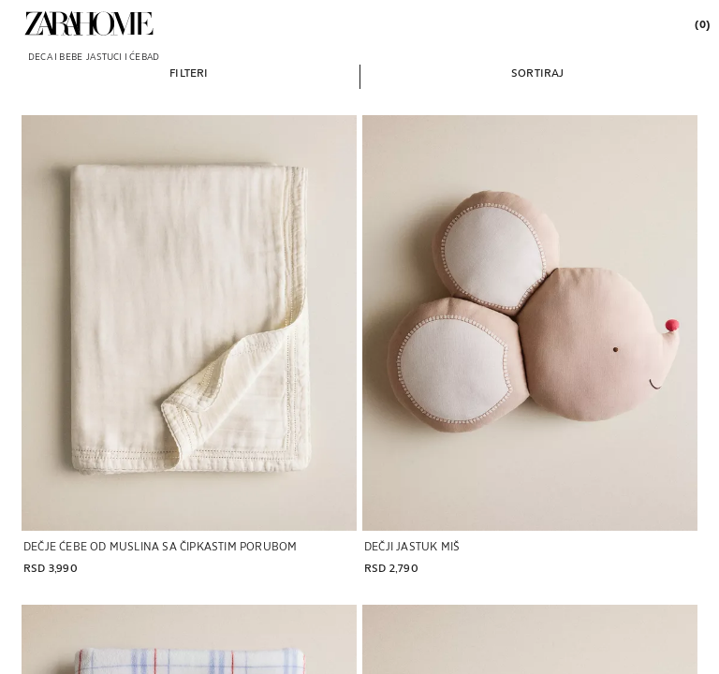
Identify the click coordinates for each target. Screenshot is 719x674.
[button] (188, 72)
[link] (89, 23)
